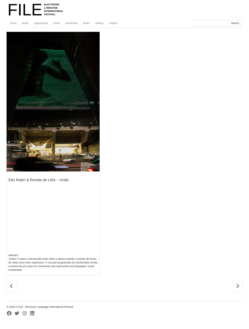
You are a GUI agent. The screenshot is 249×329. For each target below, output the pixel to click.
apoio (25, 23)
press (56, 23)
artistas (99, 23)
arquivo (113, 23)
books (86, 23)
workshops (71, 23)
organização (41, 23)
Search (235, 23)
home (13, 23)
